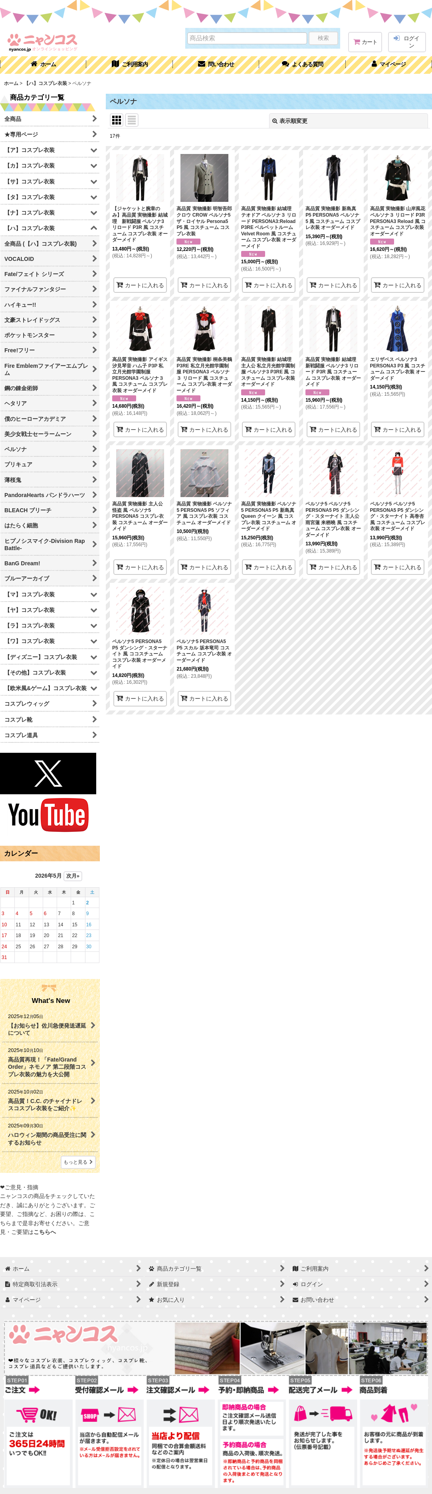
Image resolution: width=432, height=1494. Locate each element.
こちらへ (45, 1232)
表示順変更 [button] (289, 121)
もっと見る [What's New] (78, 1162)
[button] (302, 65)
